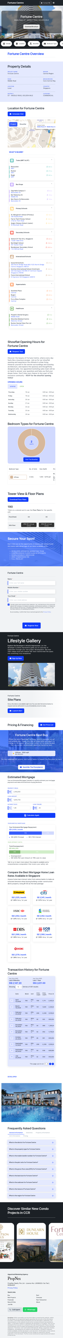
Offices (16, 477)
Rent (37, 1295)
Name (10, 579)
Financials (11, 1300)
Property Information (43, 1132)
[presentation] (31, 618)
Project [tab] (13, 124)
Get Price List (46, 725)
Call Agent (15, 1309)
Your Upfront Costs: (15, 842)
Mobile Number (14, 587)
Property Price (13, 788)
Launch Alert (16, 711)
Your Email (12, 596)
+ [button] (53, 143)
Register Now (31, 625)
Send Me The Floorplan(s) (31, 767)
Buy (9, 1295)
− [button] (53, 145)
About (38, 1302)
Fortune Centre (13, 636)
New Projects (12, 1297)
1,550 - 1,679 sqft (45, 477)
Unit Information (14, 1136)
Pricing (25, 1136)
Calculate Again (31, 815)
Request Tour (16, 351)
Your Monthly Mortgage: (16, 823)
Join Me (10, 1304)
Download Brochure (31, 27)
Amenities (29, 1132)
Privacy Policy (47, 612)
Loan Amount (12, 796)
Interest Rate (12, 804)
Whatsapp (30, 1309)
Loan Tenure (37, 804)
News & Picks (12, 1302)
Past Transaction (41, 1300)
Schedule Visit (17, 114)
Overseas (39, 1297)
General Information (16, 1132)
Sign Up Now (16, 658)
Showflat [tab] (23, 124)
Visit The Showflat (31, 459)
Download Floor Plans (18, 499)
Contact (45, 3)
